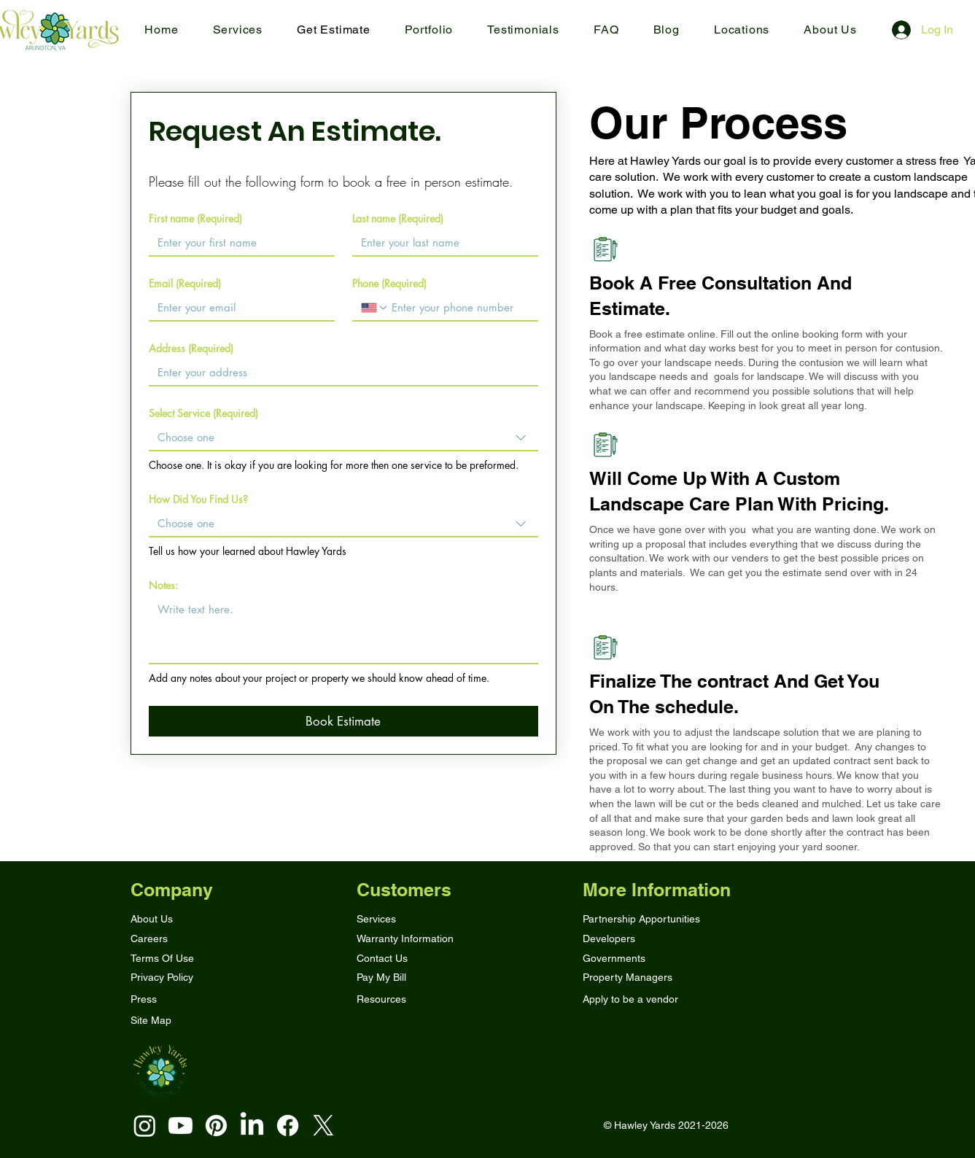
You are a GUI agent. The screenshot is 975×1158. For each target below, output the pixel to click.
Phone (389, 283)
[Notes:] (343, 630)
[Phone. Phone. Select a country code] (375, 308)
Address (191, 348)
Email (185, 283)
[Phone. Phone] (459, 307)
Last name (397, 218)
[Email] (237, 307)
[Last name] (440, 242)
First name (195, 218)
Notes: (163, 585)
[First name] (237, 242)
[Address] (339, 372)
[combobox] (343, 438)
